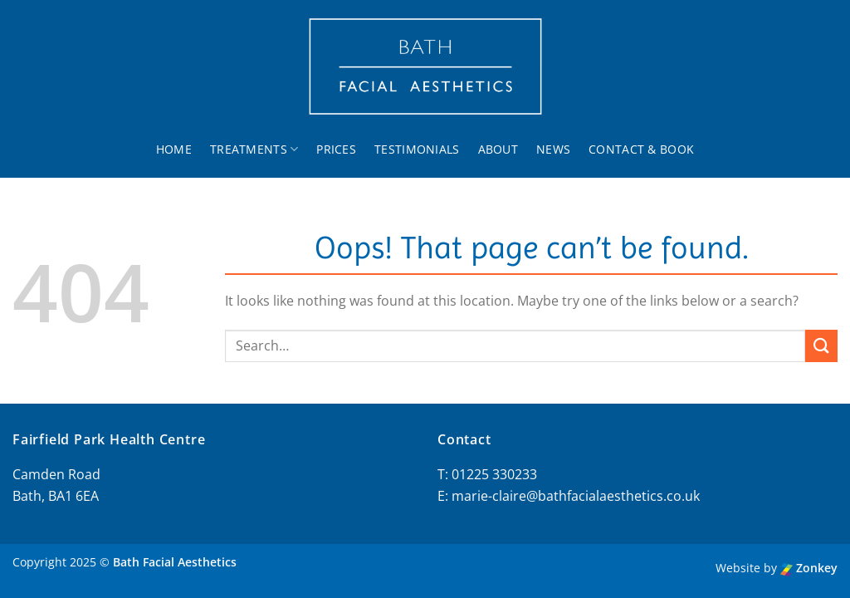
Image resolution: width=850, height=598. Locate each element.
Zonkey (809, 568)
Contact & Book (641, 149)
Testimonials (416, 149)
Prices (336, 149)
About (498, 149)
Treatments (254, 149)
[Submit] (821, 346)
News (553, 149)
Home (174, 149)
